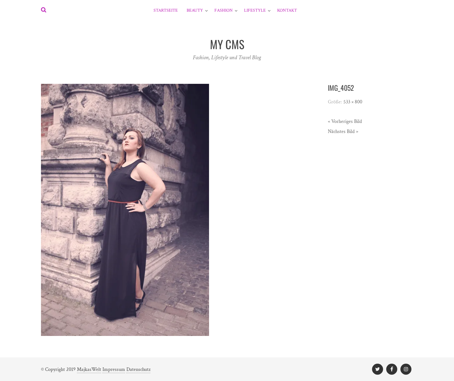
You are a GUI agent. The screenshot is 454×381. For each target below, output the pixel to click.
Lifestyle (255, 10)
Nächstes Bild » (343, 131)
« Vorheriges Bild (345, 121)
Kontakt (287, 10)
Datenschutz (138, 369)
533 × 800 (352, 102)
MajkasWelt (89, 369)
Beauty (195, 10)
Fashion (223, 10)
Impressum (113, 369)
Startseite (166, 10)
